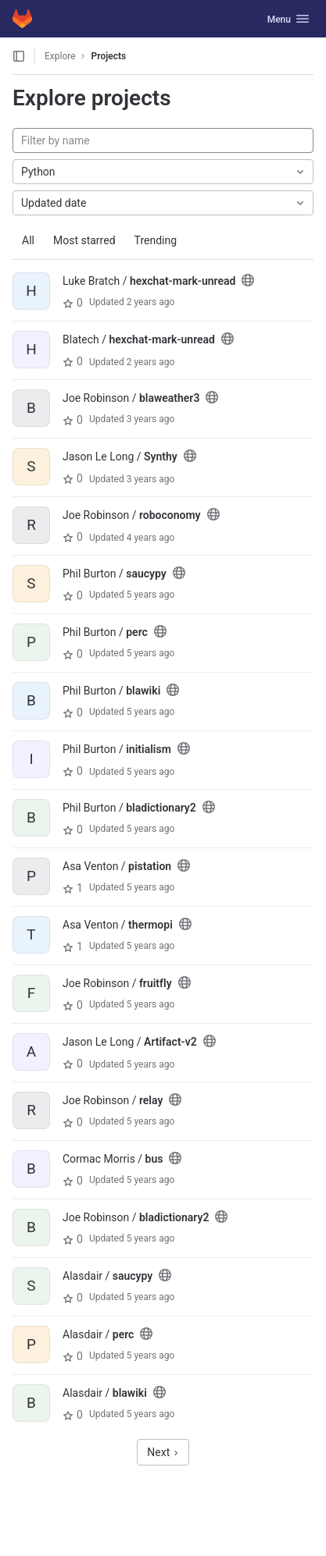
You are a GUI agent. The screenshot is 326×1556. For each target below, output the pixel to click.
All (28, 240)
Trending (155, 240)
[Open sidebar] (18, 56)
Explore (60, 56)
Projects (109, 56)
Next (162, 1452)
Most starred (84, 240)
